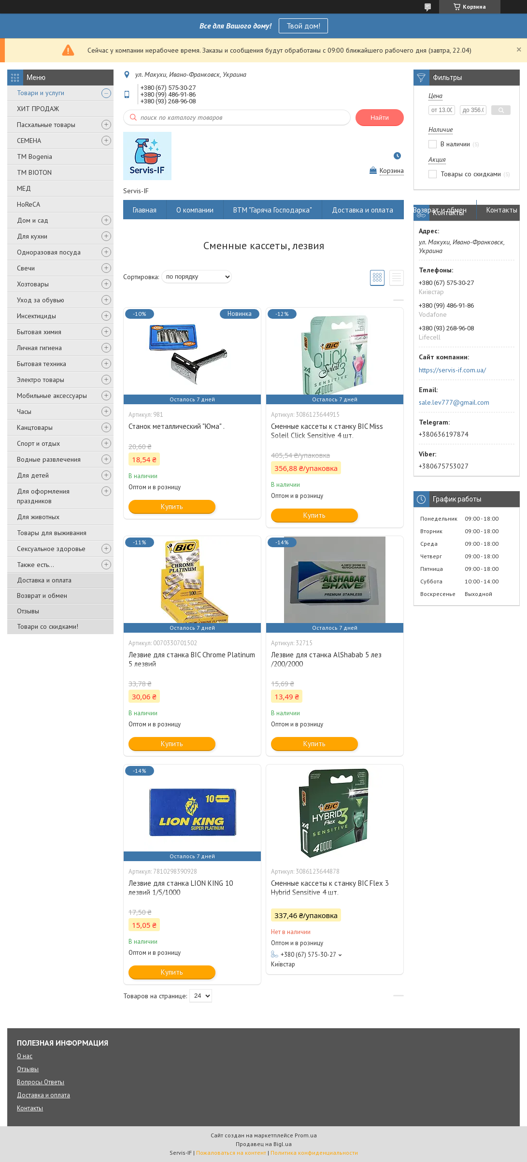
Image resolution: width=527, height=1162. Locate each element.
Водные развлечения (49, 459)
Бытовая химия (39, 331)
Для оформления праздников (43, 496)
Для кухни (32, 236)
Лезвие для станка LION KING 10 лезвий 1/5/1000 (180, 888)
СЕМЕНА (29, 140)
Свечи (26, 268)
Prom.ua (306, 1135)
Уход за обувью (40, 300)
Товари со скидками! (47, 626)
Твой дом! (303, 25)
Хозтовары (33, 284)
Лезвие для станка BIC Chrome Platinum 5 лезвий (191, 659)
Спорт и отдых (38, 443)
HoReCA (28, 204)
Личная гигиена (39, 347)
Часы (24, 411)
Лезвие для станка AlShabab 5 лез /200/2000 (326, 659)
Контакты (501, 209)
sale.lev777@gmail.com (454, 402)
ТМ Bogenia (34, 156)
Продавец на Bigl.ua (264, 1144)
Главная (145, 209)
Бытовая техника (41, 363)
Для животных (38, 516)
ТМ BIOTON (34, 172)
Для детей (33, 475)
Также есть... (35, 564)
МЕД (24, 188)
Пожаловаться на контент (231, 1152)
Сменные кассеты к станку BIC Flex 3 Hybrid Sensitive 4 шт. (330, 888)
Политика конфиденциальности (314, 1152)
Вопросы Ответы (40, 1082)
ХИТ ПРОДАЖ (38, 108)
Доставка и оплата (44, 580)
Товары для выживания (51, 532)
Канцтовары (35, 427)
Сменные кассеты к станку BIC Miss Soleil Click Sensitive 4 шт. (327, 431)
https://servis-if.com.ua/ (452, 370)
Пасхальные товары (46, 124)
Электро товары (40, 379)
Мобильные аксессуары (52, 395)
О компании (195, 209)
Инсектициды (36, 316)
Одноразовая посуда (49, 252)
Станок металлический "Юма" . (176, 426)
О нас (24, 1056)
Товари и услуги (40, 92)
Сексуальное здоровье (51, 548)
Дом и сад (32, 220)
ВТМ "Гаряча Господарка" (272, 209)
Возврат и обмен (42, 595)
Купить (172, 506)
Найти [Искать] (379, 117)
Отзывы (28, 611)
